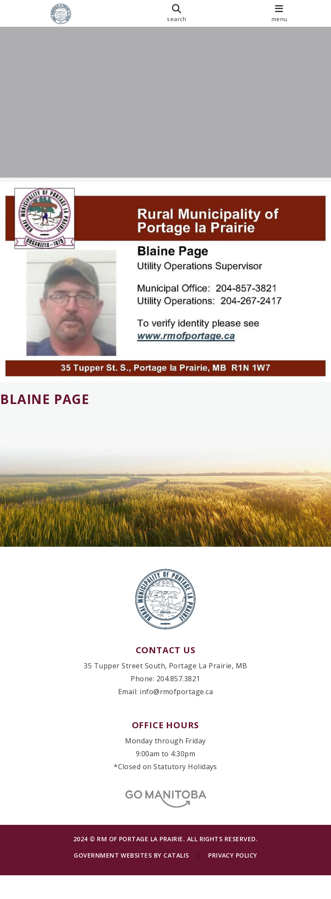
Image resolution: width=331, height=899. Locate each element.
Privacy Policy (232, 879)
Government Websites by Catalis (131, 879)
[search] (176, 13)
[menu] (279, 13)
